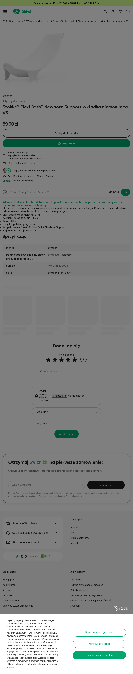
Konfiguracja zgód (99, 643)
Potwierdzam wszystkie (99, 655)
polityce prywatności (30, 639)
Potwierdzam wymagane (99, 632)
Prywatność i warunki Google (37, 645)
